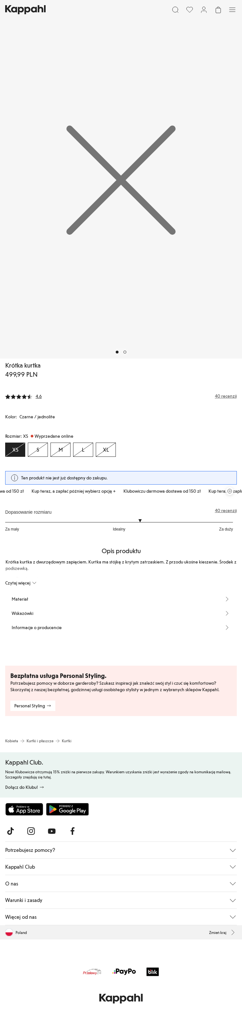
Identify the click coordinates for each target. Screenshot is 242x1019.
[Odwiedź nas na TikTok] (10, 831)
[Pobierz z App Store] (24, 809)
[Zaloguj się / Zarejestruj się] (204, 10)
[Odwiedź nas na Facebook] (72, 831)
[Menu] (232, 10)
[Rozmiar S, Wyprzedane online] (38, 450)
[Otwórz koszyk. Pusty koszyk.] (218, 10)
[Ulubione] (189, 10)
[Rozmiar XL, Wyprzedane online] (106, 450)
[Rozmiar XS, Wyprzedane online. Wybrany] (15, 450)
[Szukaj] (175, 10)
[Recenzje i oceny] (121, 396)
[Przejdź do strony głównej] (25, 9)
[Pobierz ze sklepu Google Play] (67, 809)
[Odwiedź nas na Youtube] (52, 831)
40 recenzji (226, 510)
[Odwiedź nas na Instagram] (31, 831)
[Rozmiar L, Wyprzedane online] (83, 450)
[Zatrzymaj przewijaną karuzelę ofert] (230, 491)
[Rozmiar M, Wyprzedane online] (60, 450)
